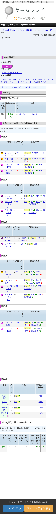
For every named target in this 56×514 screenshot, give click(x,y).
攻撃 (38, 196)
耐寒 (23, 241)
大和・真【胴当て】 (8, 204)
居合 (26, 153)
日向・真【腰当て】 (8, 297)
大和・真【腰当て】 (8, 288)
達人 (33, 165)
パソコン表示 (13, 508)
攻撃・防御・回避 (9, 79)
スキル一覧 (47, 30)
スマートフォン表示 (39, 508)
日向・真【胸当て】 (8, 212)
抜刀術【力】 (24, 114)
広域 (31, 274)
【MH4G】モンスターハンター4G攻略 (16, 30)
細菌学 (24, 238)
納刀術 (34, 114)
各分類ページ (30, 87)
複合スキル (45, 82)
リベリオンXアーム (8, 246)
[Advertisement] (28, 46)
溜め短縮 (28, 167)
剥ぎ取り (35, 153)
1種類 (41, 402)
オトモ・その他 (32, 82)
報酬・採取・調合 (17, 82)
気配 (38, 274)
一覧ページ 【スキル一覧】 (11, 87)
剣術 (39, 238)
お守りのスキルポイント (12, 73)
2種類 (41, 396)
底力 (40, 165)
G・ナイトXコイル (8, 274)
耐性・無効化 (43, 79)
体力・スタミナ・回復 (27, 79)
